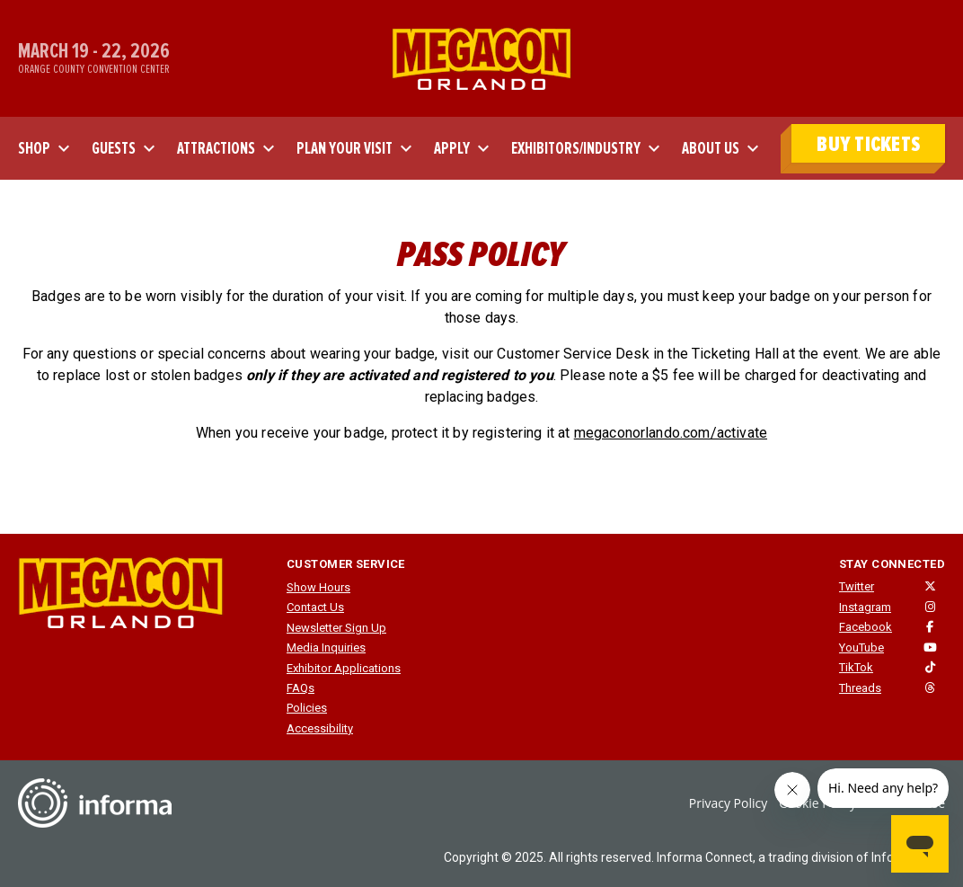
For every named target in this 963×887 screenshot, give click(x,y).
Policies (307, 707)
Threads (860, 688)
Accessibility (320, 728)
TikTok (856, 667)
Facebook (865, 627)
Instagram (865, 607)
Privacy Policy (728, 803)
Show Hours (318, 587)
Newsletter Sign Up (336, 627)
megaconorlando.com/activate (670, 432)
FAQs (300, 688)
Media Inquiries (326, 647)
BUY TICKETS (868, 144)
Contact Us (315, 607)
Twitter (856, 586)
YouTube (861, 647)
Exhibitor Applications (344, 668)
